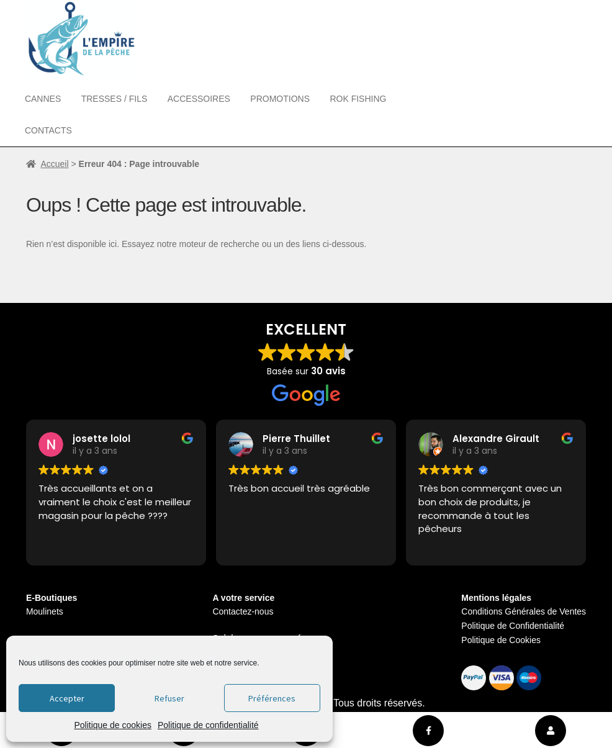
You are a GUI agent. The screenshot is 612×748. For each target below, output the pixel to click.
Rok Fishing (358, 99)
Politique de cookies (112, 725)
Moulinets (44, 611)
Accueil (54, 164)
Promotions (280, 99)
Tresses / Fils (114, 99)
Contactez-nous (242, 611)
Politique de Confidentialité (512, 626)
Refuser (169, 698)
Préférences (271, 698)
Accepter (67, 698)
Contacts (48, 130)
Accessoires (199, 99)
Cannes (43, 99)
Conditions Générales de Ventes (523, 611)
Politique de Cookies (501, 640)
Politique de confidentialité (208, 725)
